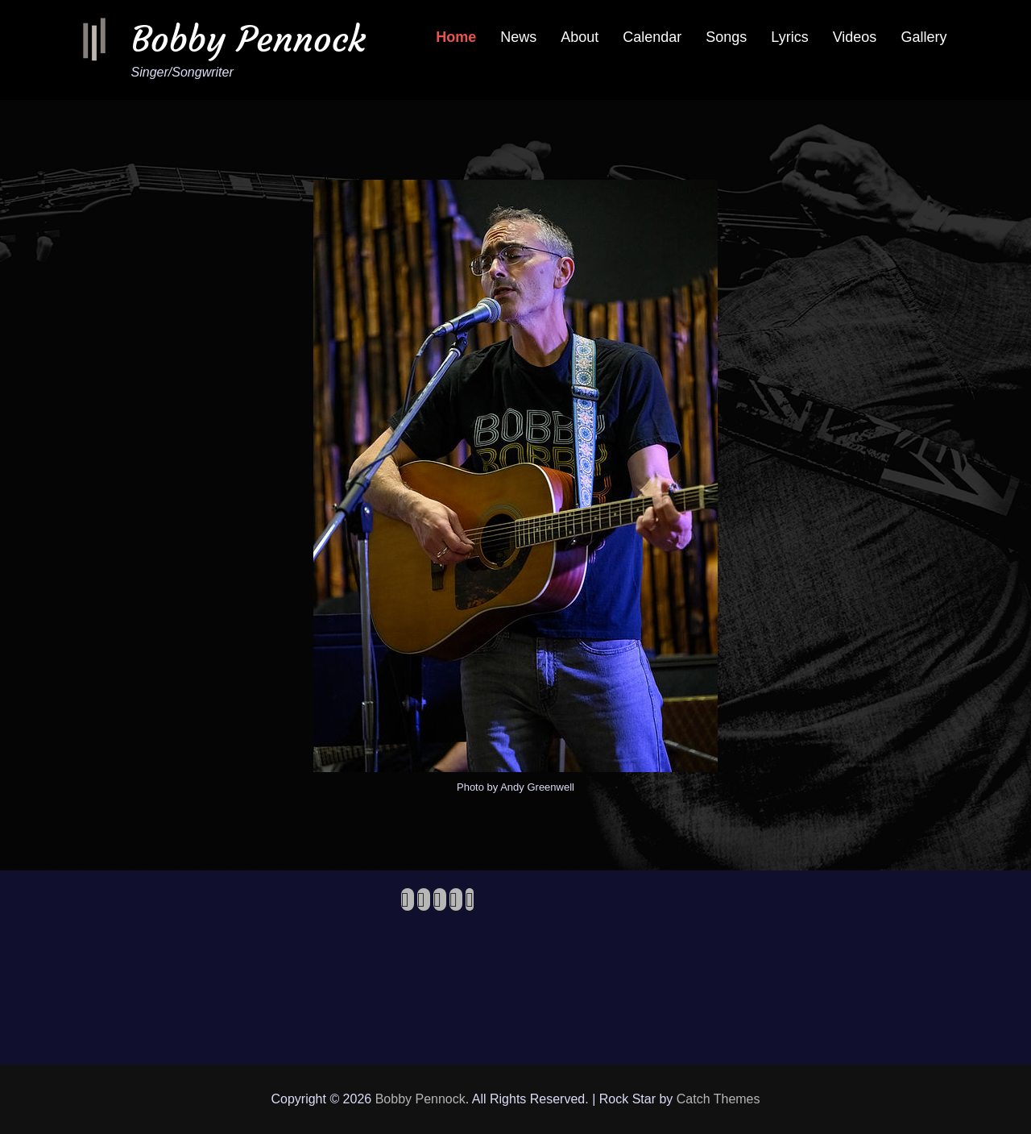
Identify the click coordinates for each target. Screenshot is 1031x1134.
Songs (726, 37)
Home (456, 37)
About (579, 37)
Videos (855, 37)
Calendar (652, 37)
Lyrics (789, 37)
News (518, 37)
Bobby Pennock (248, 39)
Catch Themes (718, 1099)
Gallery (923, 37)
